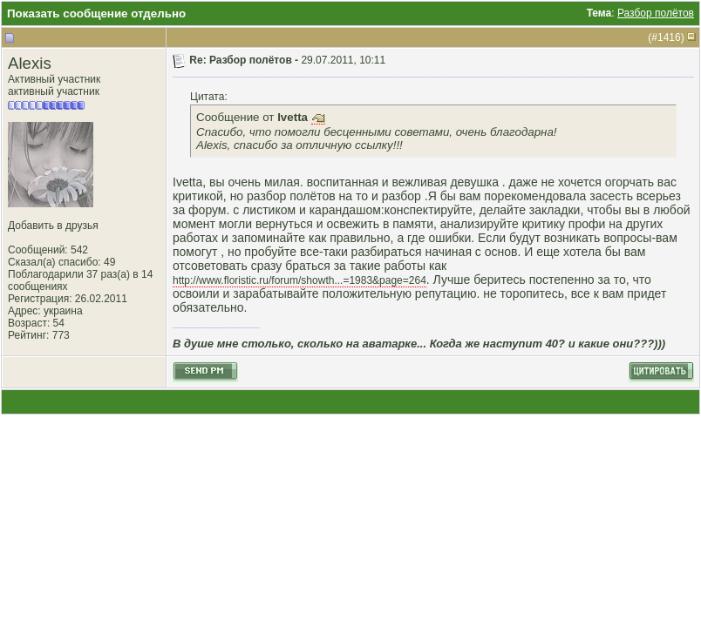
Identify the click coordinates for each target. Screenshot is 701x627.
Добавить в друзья (53, 225)
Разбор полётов (655, 13)
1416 (669, 37)
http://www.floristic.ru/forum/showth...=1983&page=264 (299, 280)
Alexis (29, 63)
